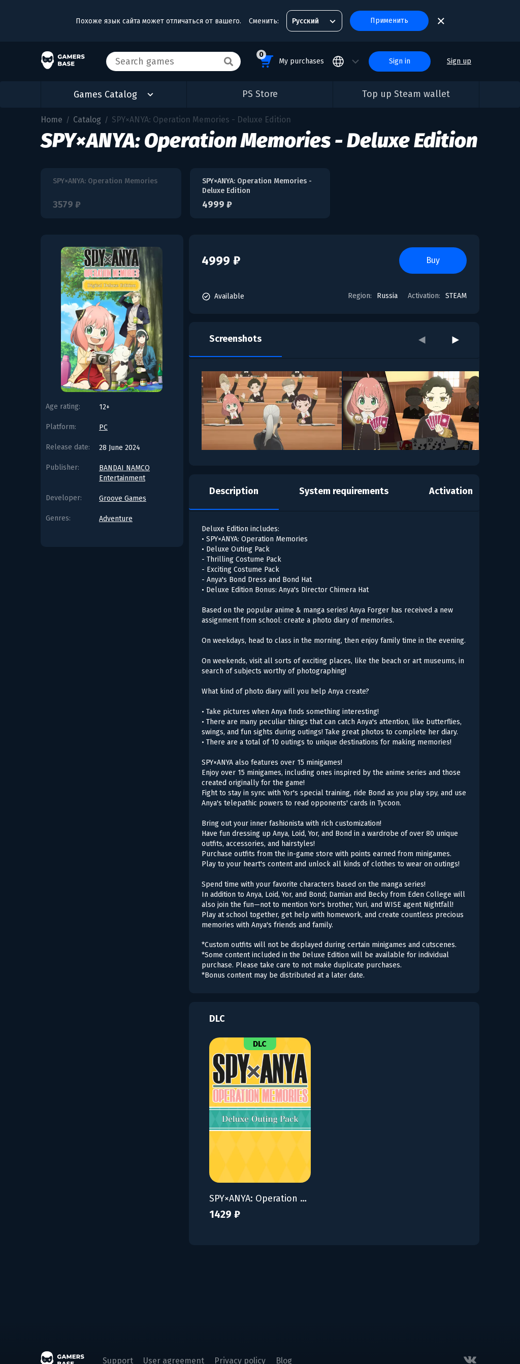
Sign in (399, 61)
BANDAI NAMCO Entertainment (124, 473)
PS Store (260, 94)
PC (103, 427)
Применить (389, 20)
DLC (217, 1018)
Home (51, 119)
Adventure (116, 518)
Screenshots (235, 338)
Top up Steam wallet (406, 94)
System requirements (343, 491)
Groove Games (122, 498)
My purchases (290, 60)
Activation (451, 491)
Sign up (459, 61)
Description (233, 491)
